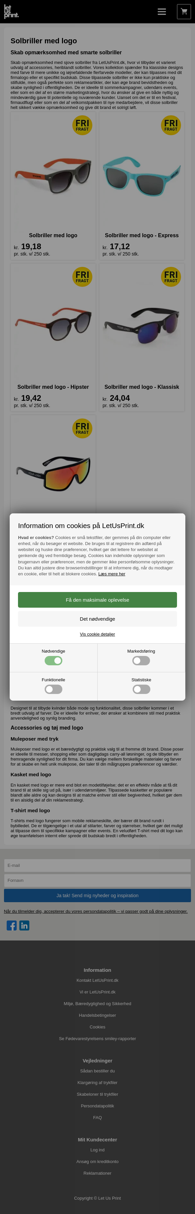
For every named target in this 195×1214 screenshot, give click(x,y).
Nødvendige (53, 657)
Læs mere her (111, 573)
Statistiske (141, 685)
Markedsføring (141, 657)
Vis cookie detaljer (97, 634)
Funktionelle (53, 685)
